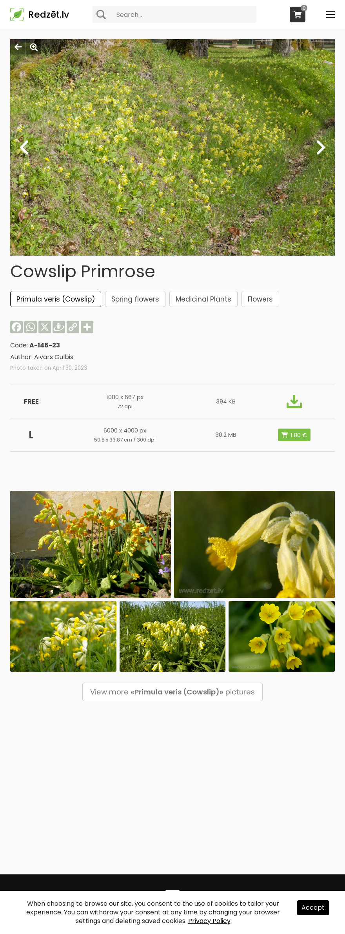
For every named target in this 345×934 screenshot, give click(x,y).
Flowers (260, 299)
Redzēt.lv (48, 14)
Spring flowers (135, 299)
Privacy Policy (209, 920)
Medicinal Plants (203, 299)
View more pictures (172, 692)
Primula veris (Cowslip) (55, 299)
